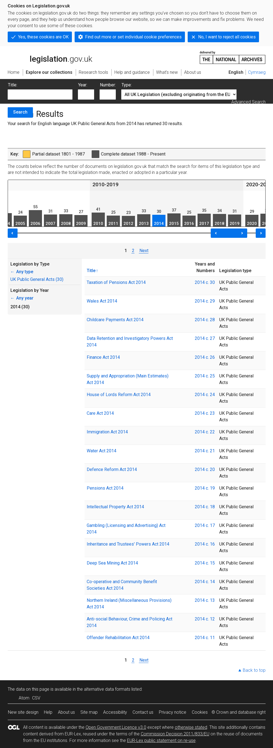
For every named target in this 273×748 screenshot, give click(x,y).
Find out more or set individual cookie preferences (133, 36)
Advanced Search (248, 102)
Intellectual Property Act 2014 (115, 506)
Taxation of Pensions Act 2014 (116, 282)
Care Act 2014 (100, 413)
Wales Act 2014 (102, 301)
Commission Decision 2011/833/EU (175, 733)
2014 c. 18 (205, 506)
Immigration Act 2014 (107, 431)
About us (66, 712)
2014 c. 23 (205, 413)
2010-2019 (105, 184)
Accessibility (115, 712)
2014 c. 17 (205, 525)
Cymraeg (257, 72)
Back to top (254, 670)
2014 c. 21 (205, 450)
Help (48, 712)
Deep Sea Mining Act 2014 (112, 563)
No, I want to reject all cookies (227, 36)
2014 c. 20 (205, 469)
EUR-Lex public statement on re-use (161, 740)
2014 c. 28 (205, 319)
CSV (36, 698)
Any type (21, 271)
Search (20, 112)
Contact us (143, 712)
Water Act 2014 (101, 450)
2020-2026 (259, 184)
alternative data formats (107, 689)
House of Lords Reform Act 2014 (119, 394)
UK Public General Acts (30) (36, 279)
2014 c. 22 (205, 431)
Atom (24, 698)
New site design (23, 712)
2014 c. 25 (205, 376)
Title (91, 270)
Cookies (200, 712)
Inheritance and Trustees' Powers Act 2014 (128, 544)
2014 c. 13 (205, 600)
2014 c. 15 (205, 563)
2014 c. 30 (205, 282)
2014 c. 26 (205, 357)
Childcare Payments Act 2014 (115, 319)
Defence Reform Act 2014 (112, 469)
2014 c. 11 (205, 637)
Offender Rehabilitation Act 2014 (118, 637)
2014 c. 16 (205, 544)
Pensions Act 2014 (105, 488)
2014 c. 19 (205, 488)
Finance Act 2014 (103, 357)
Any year (21, 298)
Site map (89, 712)
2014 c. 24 (205, 394)
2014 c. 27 (205, 338)
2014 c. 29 (205, 301)
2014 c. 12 (205, 619)
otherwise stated (191, 727)
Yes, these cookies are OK (43, 36)
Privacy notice (172, 712)
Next (143, 250)
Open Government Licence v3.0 (116, 727)
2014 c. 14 (205, 581)
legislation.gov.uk (50, 57)
